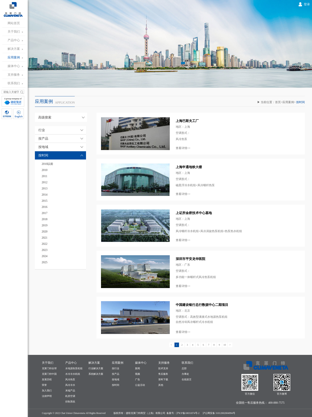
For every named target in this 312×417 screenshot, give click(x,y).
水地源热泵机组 (74, 368)
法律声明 (47, 396)
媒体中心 (14, 66)
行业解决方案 (95, 368)
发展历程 (47, 379)
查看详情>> (183, 148)
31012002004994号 (225, 413)
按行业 (115, 368)
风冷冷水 (70, 385)
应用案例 (14, 57)
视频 (137, 374)
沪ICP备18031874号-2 (188, 413)
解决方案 (14, 48)
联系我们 (14, 83)
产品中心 (14, 40)
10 (225, 344)
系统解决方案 (95, 374)
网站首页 (14, 23)
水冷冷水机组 (72, 374)
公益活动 (140, 385)
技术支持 (163, 368)
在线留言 (187, 379)
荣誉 (44, 385)
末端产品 (70, 390)
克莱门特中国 (49, 374)
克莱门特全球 (49, 368)
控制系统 (70, 401)
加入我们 (47, 390)
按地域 (115, 379)
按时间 (115, 385)
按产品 (115, 374)
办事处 (185, 374)
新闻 (137, 368)
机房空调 (70, 396)
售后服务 (163, 374)
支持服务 (14, 74)
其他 (160, 385)
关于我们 (14, 31)
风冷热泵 (70, 379)
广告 (137, 379)
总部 (184, 368)
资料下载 (163, 379)
